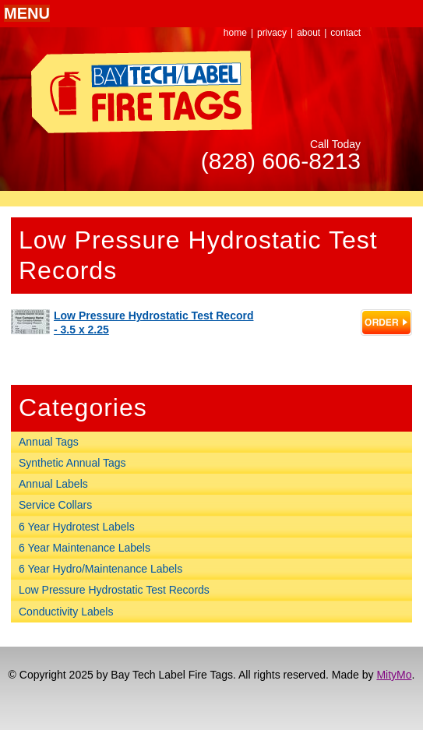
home (235, 32)
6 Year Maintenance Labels (84, 547)
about (308, 32)
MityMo (393, 674)
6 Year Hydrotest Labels (77, 526)
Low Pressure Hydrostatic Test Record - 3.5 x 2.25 (153, 322)
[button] (27, 13)
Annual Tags (49, 442)
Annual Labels (53, 484)
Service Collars (55, 505)
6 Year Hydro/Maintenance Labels (100, 568)
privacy (272, 32)
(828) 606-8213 (281, 161)
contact (345, 32)
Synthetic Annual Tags (72, 463)
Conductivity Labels (66, 611)
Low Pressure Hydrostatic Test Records (114, 590)
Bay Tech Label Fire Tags (141, 92)
